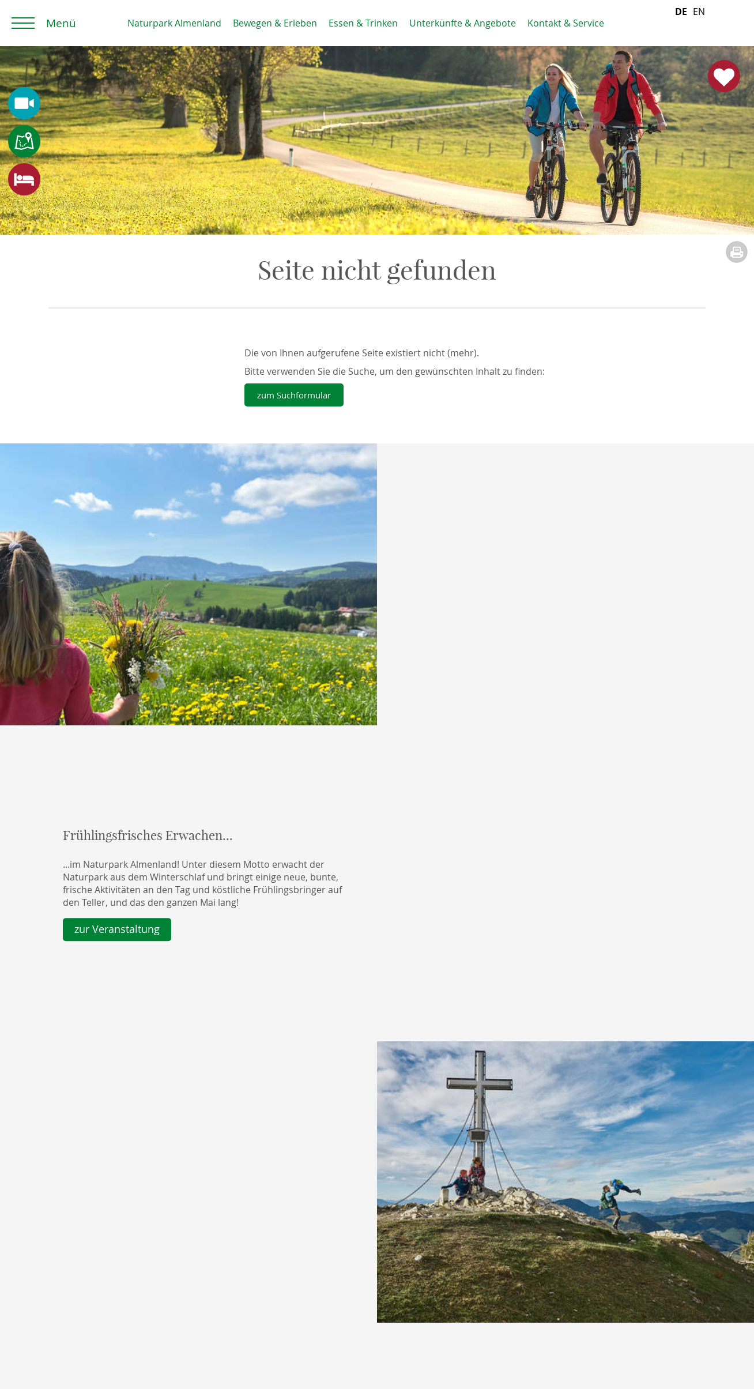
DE (681, 23)
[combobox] (681, 23)
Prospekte (78, 1229)
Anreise (72, 1257)
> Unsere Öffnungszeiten (562, 1310)
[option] (699, 23)
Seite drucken (736, 252)
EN (699, 23)
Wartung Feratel (91, 1340)
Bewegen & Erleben (275, 23)
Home (72, 23)
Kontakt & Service (565, 23)
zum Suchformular (297, 395)
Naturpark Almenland (174, 23)
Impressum (81, 1298)
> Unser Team (538, 1322)
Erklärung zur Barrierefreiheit (120, 1326)
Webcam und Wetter (101, 1271)
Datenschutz (83, 1312)
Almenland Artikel (324, 1243)
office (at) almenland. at (590, 1285)
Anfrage (73, 1243)
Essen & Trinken (363, 23)
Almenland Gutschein (333, 1229)
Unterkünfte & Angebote (462, 23)
